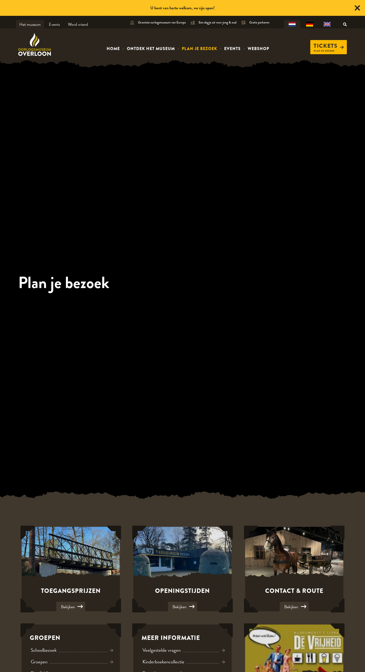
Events (54, 24)
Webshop (258, 49)
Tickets (329, 46)
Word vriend (78, 24)
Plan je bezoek (199, 49)
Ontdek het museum (151, 49)
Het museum (30, 24)
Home (113, 49)
